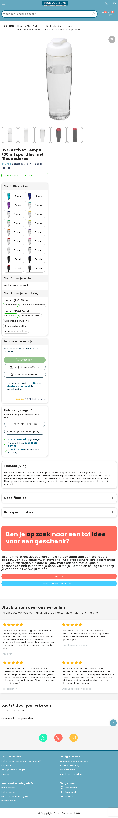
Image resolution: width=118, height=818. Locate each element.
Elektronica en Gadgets (14, 796)
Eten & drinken (35, 26)
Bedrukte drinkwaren (58, 26)
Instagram (68, 787)
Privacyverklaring (70, 765)
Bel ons (59, 576)
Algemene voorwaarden (74, 761)
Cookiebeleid (68, 769)
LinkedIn (67, 796)
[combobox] (46, 14)
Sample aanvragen (26, 374)
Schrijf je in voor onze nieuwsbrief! (21, 761)
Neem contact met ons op (59, 583)
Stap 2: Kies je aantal (18, 278)
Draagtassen (8, 800)
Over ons (6, 774)
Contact (6, 765)
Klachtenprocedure (71, 774)
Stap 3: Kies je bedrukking (21, 293)
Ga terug (9, 25)
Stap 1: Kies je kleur (17, 186)
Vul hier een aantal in (16, 285)
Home (20, 26)
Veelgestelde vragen (13, 769)
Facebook (68, 791)
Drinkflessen (8, 787)
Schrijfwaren (8, 791)
